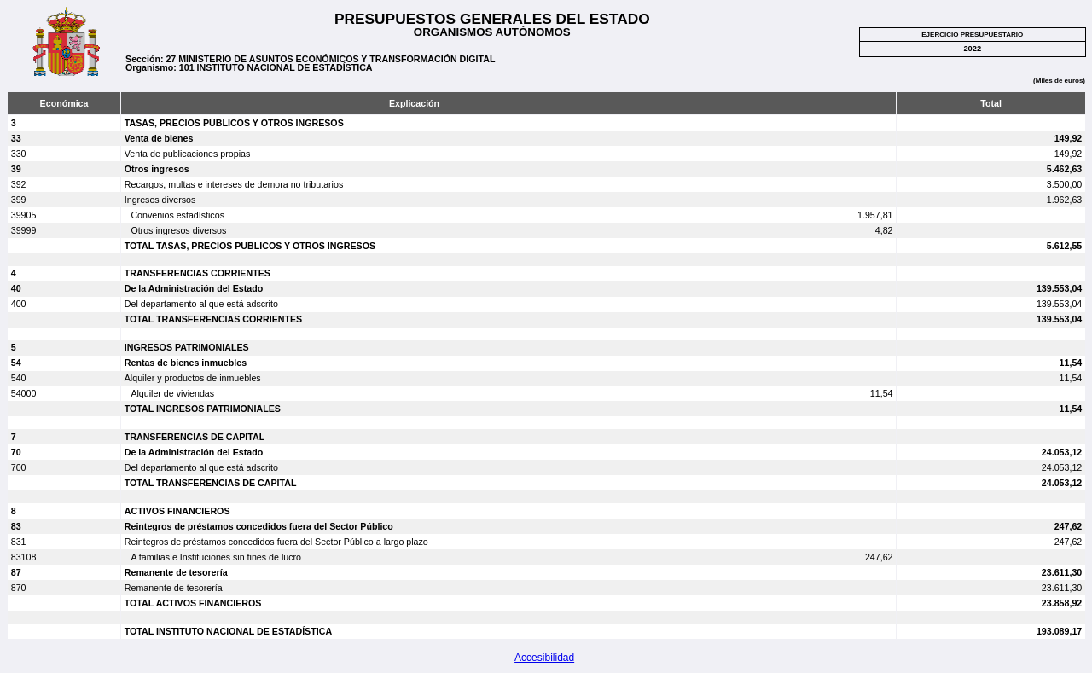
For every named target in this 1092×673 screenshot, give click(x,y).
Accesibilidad (544, 658)
